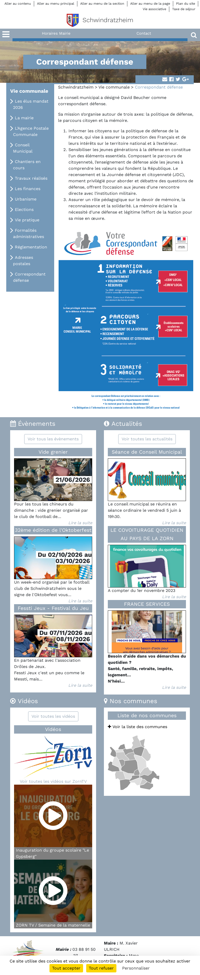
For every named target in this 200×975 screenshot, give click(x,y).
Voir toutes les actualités (147, 438)
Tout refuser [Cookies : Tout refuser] (101, 968)
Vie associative (154, 9)
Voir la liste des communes (137, 726)
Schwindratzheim (75, 87)
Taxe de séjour (183, 9)
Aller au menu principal (55, 3)
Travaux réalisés (31, 178)
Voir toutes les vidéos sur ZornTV (53, 781)
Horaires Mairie (56, 33)
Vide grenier (53, 452)
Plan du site (185, 3)
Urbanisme (25, 199)
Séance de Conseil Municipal (147, 452)
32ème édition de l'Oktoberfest (53, 530)
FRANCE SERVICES (147, 604)
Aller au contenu (17, 3)
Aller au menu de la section (102, 3)
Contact (143, 33)
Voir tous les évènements (53, 438)
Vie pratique (27, 219)
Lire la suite (80, 522)
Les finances (27, 188)
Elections (24, 209)
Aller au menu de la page (150, 3)
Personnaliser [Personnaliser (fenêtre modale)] (136, 968)
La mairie (24, 117)
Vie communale (114, 87)
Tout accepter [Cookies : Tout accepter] (66, 968)
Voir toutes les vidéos (53, 716)
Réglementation (31, 247)
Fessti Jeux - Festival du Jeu (53, 608)
